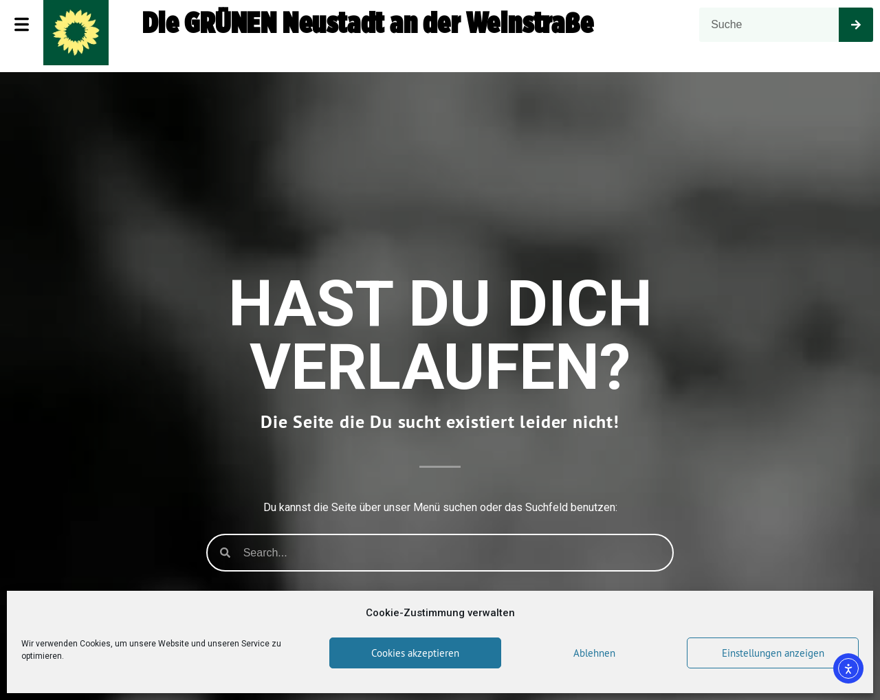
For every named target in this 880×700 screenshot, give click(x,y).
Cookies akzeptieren (415, 652)
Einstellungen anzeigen (773, 652)
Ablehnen (594, 652)
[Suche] (856, 25)
